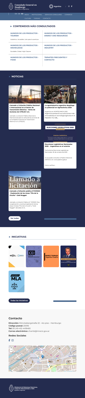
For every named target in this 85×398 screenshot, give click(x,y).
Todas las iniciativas (19, 301)
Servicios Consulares (40, 14)
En (68, 9)
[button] (42, 357)
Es (75, 9)
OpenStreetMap (69, 371)
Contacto (24, 18)
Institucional (23, 14)
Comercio (55, 14)
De (71, 9)
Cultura (65, 14)
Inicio (13, 14)
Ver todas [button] (14, 218)
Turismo (14, 18)
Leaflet (64, 371)
